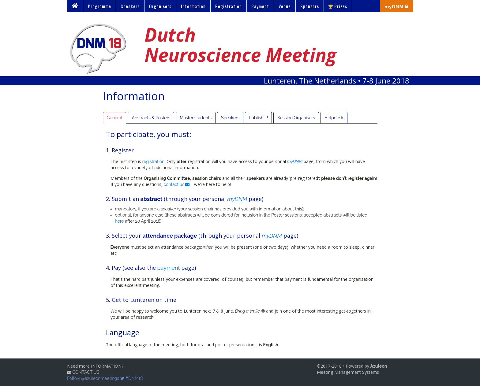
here (119, 221)
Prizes (337, 6)
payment (168, 268)
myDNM (295, 161)
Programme (99, 6)
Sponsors (309, 6)
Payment (260, 6)
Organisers (160, 6)
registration (153, 161)
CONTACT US (83, 372)
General (114, 117)
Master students (196, 117)
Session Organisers (296, 117)
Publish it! (258, 117)
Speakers (130, 6)
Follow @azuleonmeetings (95, 378)
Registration (228, 6)
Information (193, 6)
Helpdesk (333, 117)
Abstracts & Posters (151, 117)
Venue (285, 6)
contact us (177, 184)
